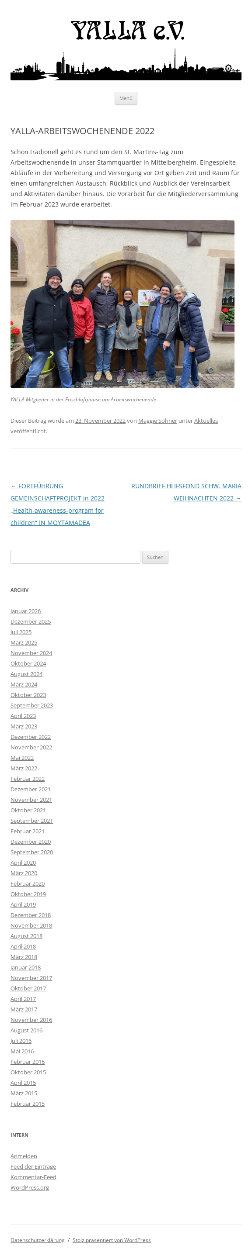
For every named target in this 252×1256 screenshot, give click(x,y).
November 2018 (31, 925)
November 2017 (31, 978)
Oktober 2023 (28, 695)
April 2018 (23, 946)
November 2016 (31, 1020)
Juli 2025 (21, 632)
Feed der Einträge (33, 1166)
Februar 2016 (27, 1062)
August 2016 (26, 1030)
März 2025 (23, 642)
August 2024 (26, 674)
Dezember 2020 (30, 841)
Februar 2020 (27, 883)
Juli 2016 (21, 1041)
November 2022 (31, 747)
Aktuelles (206, 420)
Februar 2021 (27, 831)
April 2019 (23, 904)
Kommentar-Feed (33, 1177)
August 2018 (26, 936)
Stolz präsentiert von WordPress (112, 1240)
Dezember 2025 (30, 621)
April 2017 (23, 999)
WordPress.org (29, 1187)
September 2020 (31, 852)
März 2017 (23, 1009)
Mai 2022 (22, 758)
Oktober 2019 (28, 894)
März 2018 (23, 957)
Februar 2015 (27, 1104)
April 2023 (23, 716)
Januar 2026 (25, 611)
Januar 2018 (25, 967)
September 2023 (31, 705)
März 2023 (23, 726)
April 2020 (23, 862)
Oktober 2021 (28, 810)
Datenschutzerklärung (37, 1240)
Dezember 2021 (30, 789)
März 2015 (23, 1093)
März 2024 (23, 684)
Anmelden (23, 1156)
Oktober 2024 (28, 663)
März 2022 (23, 768)
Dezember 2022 (30, 737)
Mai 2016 (22, 1051)
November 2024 (31, 653)
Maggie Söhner (157, 420)
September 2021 (31, 821)
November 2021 (31, 800)
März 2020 (23, 873)
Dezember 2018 (30, 915)
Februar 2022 (27, 779)
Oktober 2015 (28, 1072)
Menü (126, 98)
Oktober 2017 (28, 988)
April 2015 (23, 1083)
